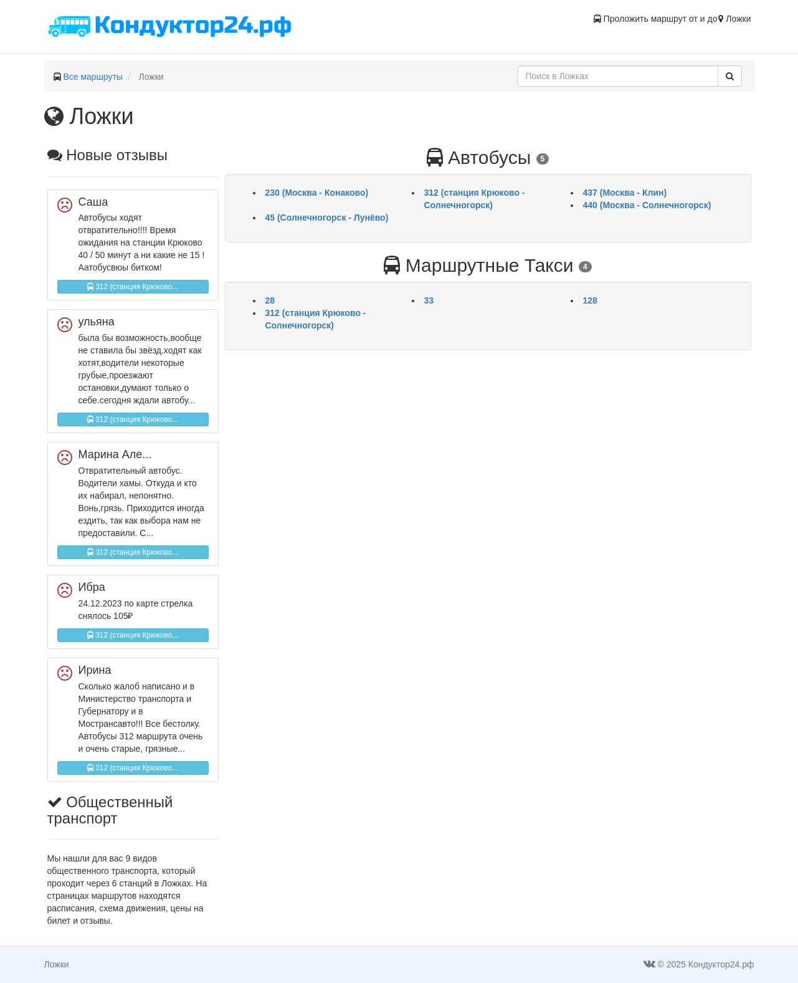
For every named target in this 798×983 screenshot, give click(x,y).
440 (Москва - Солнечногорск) (647, 205)
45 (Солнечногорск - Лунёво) (327, 218)
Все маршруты (93, 77)
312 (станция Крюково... (132, 286)
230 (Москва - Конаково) (317, 193)
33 (429, 300)
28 (270, 300)
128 (590, 300)
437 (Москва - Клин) (625, 193)
